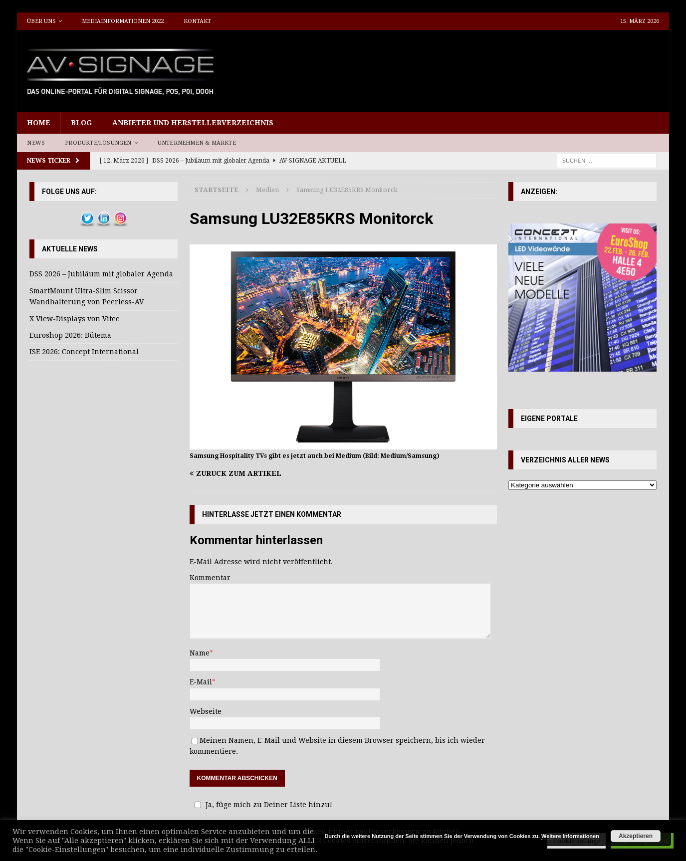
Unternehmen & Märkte (197, 143)
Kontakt (197, 21)
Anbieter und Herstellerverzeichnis (192, 123)
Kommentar (210, 578)
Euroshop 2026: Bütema (70, 335)
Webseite (206, 711)
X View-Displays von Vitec (74, 319)
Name (200, 653)
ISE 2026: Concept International (84, 352)
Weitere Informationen (570, 836)
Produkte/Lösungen (98, 143)
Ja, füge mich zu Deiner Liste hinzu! (262, 805)
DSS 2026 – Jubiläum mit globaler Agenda (101, 274)
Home (38, 123)
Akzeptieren (636, 836)
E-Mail (201, 682)
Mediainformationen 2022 (123, 21)
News (36, 143)
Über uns (41, 21)
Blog (81, 123)
